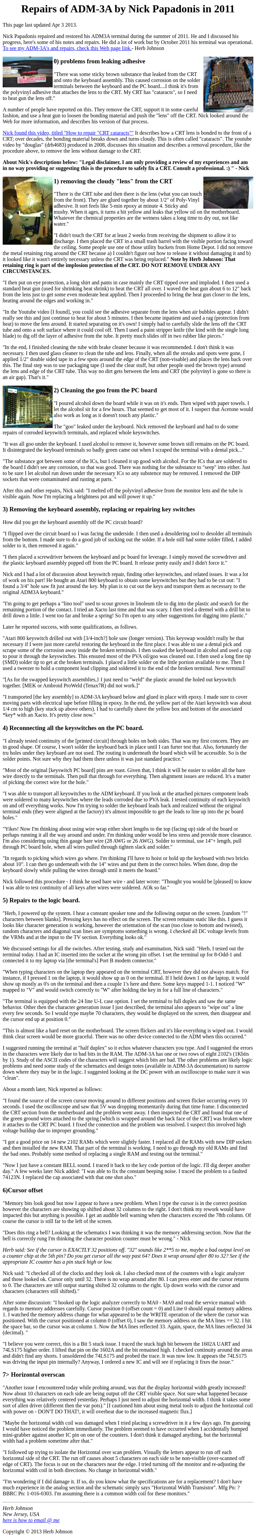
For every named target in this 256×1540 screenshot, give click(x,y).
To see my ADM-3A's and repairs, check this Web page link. (67, 48)
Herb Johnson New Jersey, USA (21, 1511)
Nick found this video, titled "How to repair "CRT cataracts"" (68, 133)
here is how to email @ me (31, 1520)
